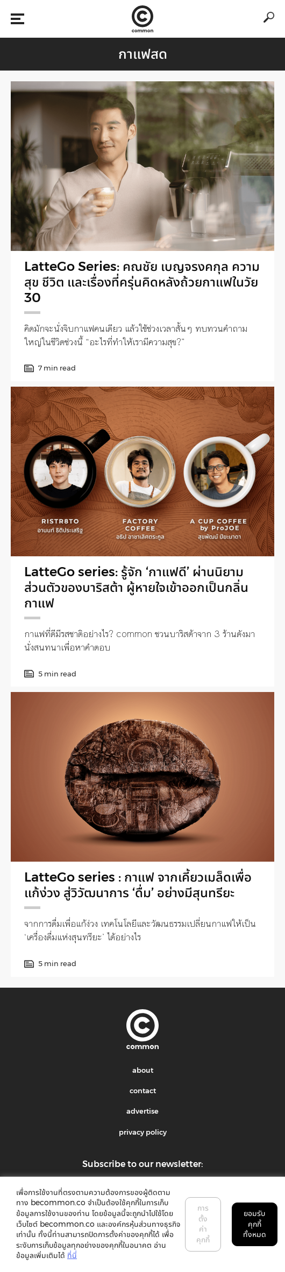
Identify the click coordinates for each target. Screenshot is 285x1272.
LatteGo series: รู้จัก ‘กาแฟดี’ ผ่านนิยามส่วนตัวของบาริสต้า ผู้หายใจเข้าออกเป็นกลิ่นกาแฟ (136, 587)
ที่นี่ (72, 1255)
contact (143, 1090)
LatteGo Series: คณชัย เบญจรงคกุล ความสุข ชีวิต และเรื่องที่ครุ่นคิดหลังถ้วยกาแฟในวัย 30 (142, 281)
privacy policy (143, 1132)
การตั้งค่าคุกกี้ (203, 1224)
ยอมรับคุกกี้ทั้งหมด (254, 1223)
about (142, 1070)
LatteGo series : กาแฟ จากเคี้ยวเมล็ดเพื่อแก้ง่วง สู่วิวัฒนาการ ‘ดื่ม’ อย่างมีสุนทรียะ (138, 884)
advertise (142, 1111)
